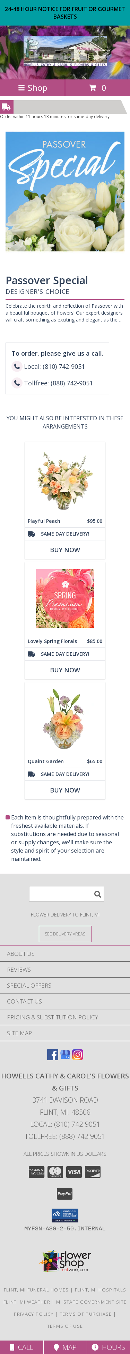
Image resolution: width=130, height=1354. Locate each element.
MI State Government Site (91, 1302)
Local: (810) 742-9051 (65, 1124)
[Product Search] (66, 894)
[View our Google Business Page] (65, 1058)
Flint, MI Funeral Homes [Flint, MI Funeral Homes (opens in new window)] (36, 1290)
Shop (32, 87)
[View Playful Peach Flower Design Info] (65, 478)
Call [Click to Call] (21, 1347)
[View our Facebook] (52, 1058)
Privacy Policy (34, 1314)
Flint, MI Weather (26, 1302)
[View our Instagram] (77, 1058)
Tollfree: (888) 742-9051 (65, 1136)
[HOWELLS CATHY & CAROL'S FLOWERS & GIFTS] (65, 62)
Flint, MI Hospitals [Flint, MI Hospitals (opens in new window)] (101, 1290)
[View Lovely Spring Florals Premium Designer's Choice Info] (65, 598)
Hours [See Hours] (108, 1347)
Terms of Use (65, 1326)
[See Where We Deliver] (65, 933)
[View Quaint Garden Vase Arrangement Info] (65, 718)
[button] (65, 1215)
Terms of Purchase (86, 1314)
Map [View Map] (65, 1347)
